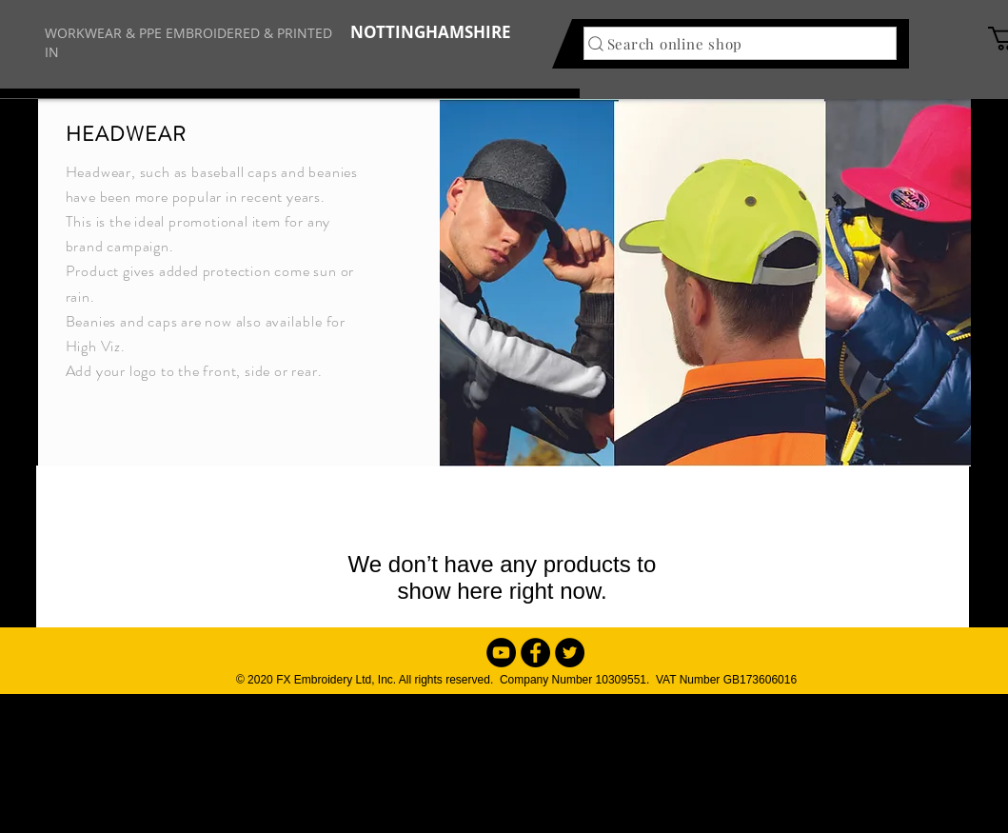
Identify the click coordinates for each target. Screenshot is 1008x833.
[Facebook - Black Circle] (535, 652)
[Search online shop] (740, 43)
